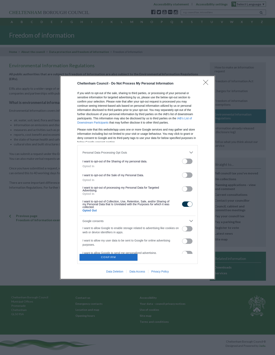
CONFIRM (108, 257)
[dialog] (137, 177)
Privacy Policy (160, 271)
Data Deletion (114, 271)
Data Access (137, 271)
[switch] (187, 161)
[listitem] (137, 152)
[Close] (207, 83)
